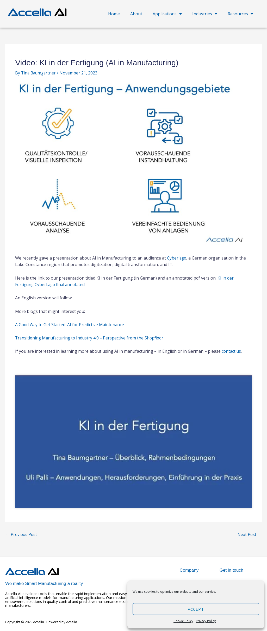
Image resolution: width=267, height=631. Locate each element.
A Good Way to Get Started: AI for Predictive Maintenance (70, 324)
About (136, 14)
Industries (204, 13)
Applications (167, 13)
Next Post (249, 535)
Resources (240, 13)
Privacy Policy (206, 621)
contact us (232, 351)
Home (114, 14)
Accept (196, 609)
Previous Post (22, 535)
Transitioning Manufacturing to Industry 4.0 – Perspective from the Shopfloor (91, 338)
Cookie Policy (183, 621)
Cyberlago (177, 258)
